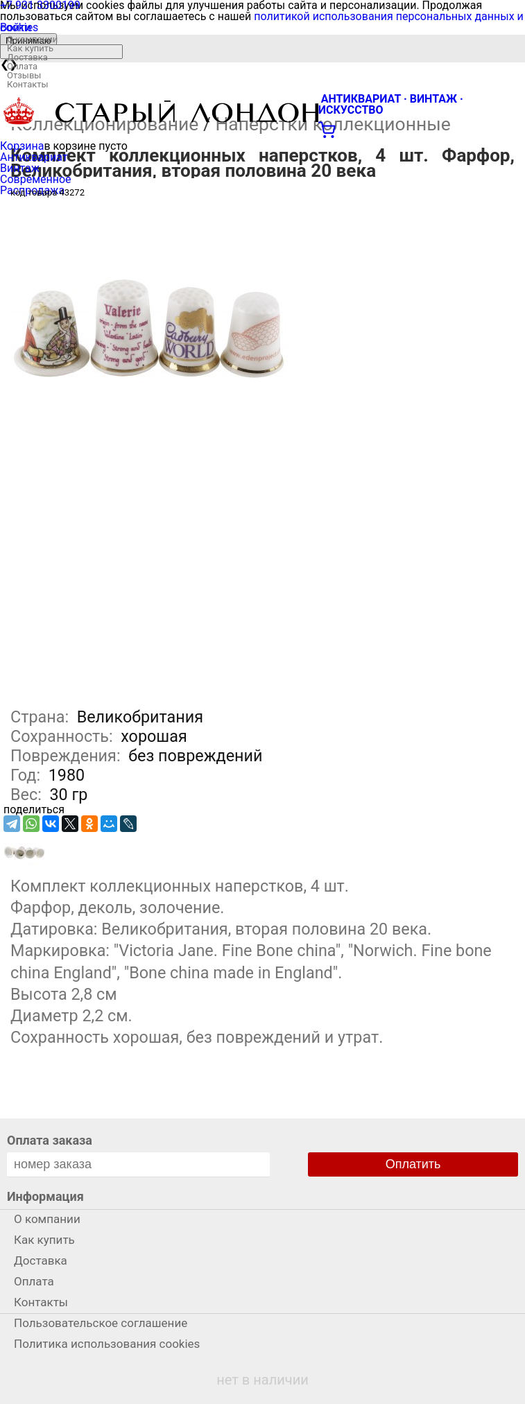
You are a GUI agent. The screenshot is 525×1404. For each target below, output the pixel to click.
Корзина (22, 146)
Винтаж (20, 168)
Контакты (28, 84)
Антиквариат (34, 157)
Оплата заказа (49, 1140)
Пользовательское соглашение (100, 1323)
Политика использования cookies (107, 1344)
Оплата (22, 66)
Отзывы (24, 75)
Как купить (30, 48)
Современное (35, 179)
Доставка (27, 57)
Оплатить (413, 1164)
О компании (32, 39)
